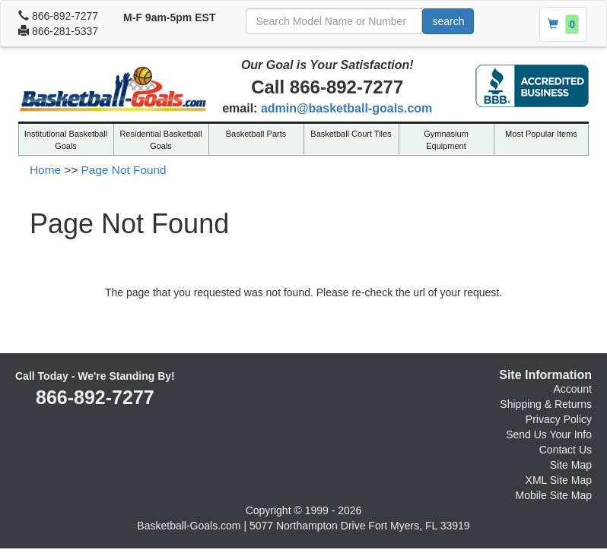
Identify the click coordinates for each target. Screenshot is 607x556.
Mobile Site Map (554, 495)
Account (572, 389)
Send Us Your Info (549, 434)
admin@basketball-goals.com (346, 108)
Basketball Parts (256, 133)
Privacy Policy (559, 419)
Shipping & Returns (546, 404)
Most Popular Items (541, 133)
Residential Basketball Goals (160, 139)
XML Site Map (559, 480)
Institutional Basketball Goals (65, 139)
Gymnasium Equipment (446, 139)
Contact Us (565, 450)
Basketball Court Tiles (350, 133)
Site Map (571, 465)
